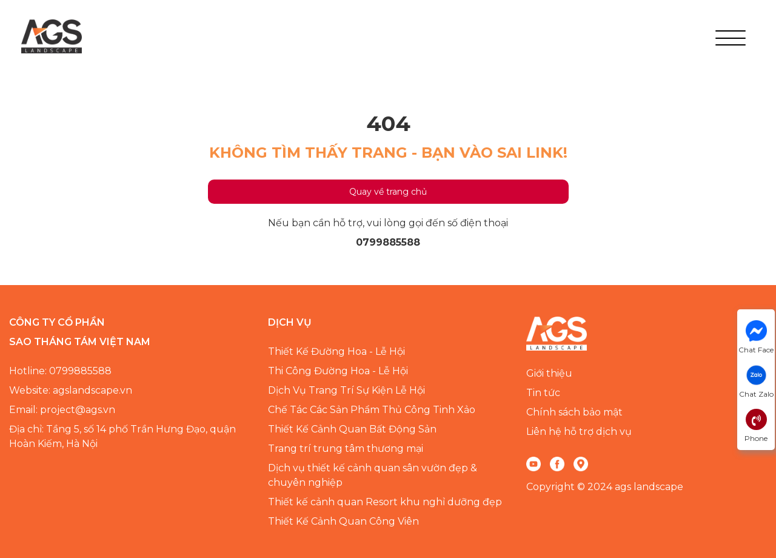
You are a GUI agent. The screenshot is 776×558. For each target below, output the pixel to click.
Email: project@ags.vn (62, 409)
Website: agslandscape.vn (70, 390)
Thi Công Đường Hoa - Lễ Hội (338, 371)
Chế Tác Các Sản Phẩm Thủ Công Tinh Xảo (371, 409)
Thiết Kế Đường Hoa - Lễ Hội (336, 351)
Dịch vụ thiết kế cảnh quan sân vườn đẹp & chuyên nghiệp (372, 475)
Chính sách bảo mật (574, 412)
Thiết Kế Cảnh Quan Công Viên (343, 521)
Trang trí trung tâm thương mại (345, 448)
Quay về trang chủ (388, 191)
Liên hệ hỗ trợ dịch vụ (579, 431)
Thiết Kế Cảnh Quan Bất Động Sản (352, 429)
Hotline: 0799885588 (60, 371)
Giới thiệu (549, 373)
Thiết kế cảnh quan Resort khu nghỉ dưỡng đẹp (385, 502)
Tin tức (543, 392)
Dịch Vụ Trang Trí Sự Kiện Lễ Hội (346, 390)
